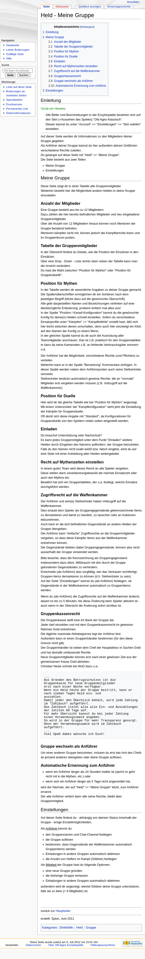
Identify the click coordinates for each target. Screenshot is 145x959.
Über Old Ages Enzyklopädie (65, 945)
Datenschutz (33, 945)
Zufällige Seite (15, 54)
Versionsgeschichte (119, 6)
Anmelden (133, 1)
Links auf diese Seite (19, 86)
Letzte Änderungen (17, 49)
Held (79, 927)
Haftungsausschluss (102, 945)
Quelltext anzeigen (89, 6)
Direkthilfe (66, 927)
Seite (46, 6)
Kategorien (49, 927)
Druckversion (14, 104)
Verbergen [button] (87, 26)
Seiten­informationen (18, 113)
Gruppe (91, 927)
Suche (5, 65)
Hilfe (9, 58)
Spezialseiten (14, 99)
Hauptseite (63, 911)
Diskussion (62, 6)
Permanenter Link (17, 108)
